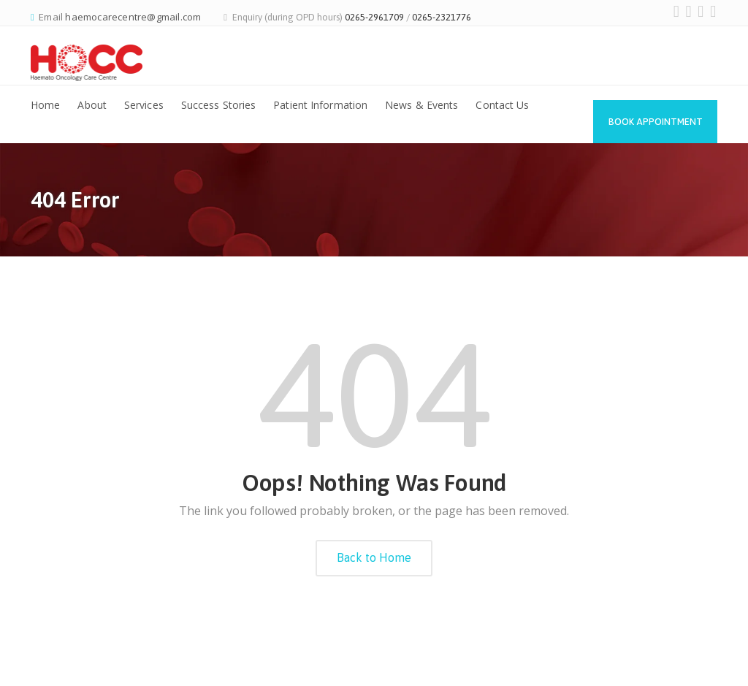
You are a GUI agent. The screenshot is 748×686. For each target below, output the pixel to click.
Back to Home (374, 557)
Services (144, 105)
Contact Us (502, 105)
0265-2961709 (374, 17)
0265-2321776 (441, 17)
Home (45, 105)
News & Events (421, 105)
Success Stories (218, 105)
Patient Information (320, 105)
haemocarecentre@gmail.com (133, 16)
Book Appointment (655, 121)
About (92, 105)
